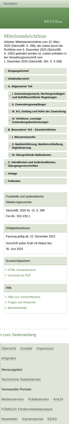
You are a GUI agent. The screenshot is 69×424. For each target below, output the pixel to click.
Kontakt (26, 348)
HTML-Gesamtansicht (20, 269)
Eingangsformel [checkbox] (18, 70)
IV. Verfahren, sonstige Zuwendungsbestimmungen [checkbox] (30, 120)
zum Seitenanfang (18, 334)
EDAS (52, 419)
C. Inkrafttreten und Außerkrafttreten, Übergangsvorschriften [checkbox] (32, 164)
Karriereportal (32, 419)
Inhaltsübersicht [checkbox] (18, 78)
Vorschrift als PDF (18, 275)
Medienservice (12, 399)
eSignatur (8, 358)
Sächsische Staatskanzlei (21, 379)
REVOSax (53, 21)
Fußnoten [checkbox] (14, 181)
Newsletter (9, 419)
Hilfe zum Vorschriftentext (22, 297)
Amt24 (58, 399)
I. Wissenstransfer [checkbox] (24, 137)
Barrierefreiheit (15, 307)
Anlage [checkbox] (12, 173)
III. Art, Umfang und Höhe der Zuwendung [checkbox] (39, 111)
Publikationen (38, 399)
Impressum (45, 348)
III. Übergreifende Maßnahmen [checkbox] (31, 154)
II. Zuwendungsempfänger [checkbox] (29, 104)
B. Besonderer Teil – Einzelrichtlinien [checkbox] (32, 129)
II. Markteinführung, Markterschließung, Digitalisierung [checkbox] (37, 146)
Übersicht (8, 348)
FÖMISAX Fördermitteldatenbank (27, 409)
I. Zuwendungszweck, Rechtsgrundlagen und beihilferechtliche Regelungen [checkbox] (38, 95)
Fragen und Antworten (20, 302)
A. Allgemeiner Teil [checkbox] (20, 86)
